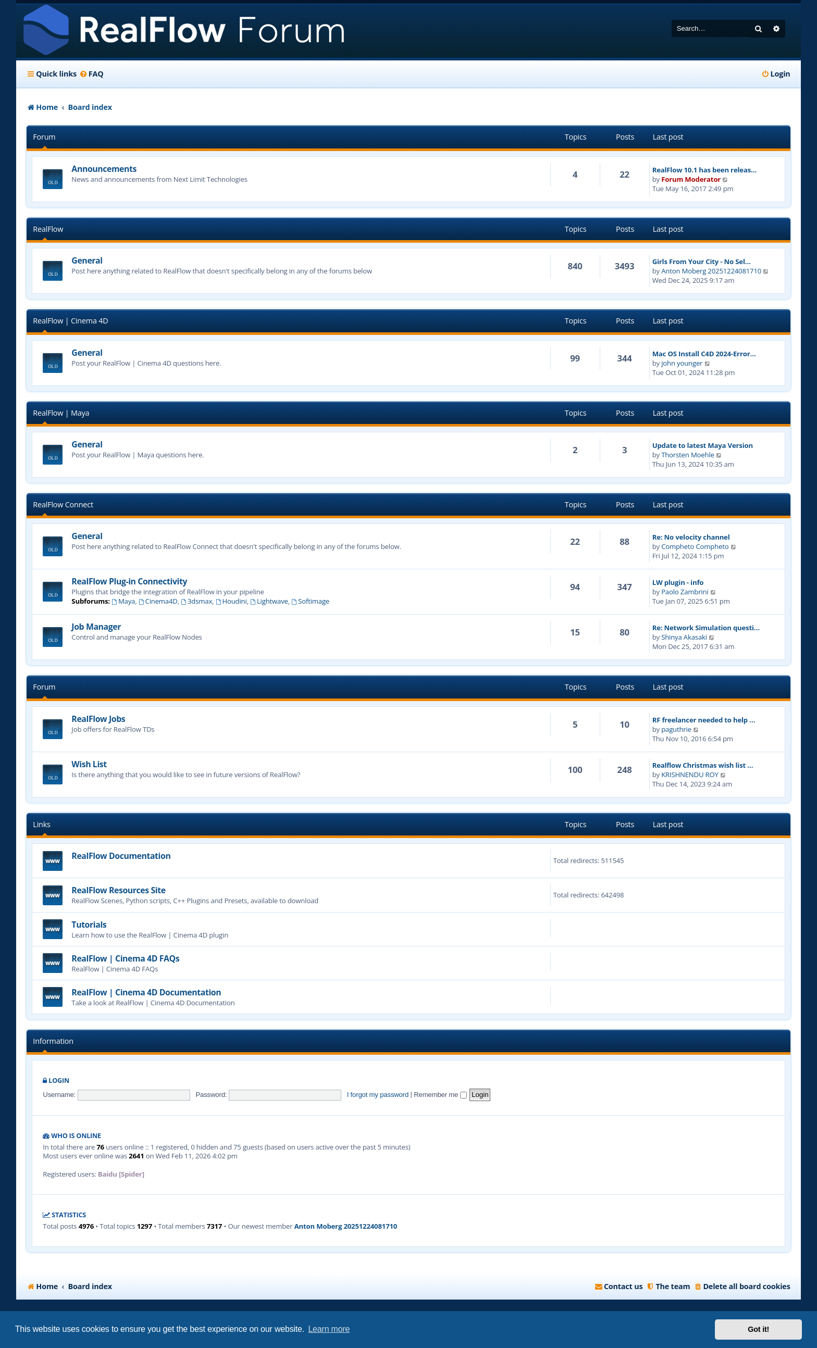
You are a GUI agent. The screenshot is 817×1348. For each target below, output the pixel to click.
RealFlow (48, 229)
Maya (123, 601)
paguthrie (676, 729)
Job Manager (96, 626)
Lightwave (269, 601)
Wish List (88, 764)
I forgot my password (377, 1095)
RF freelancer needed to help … (704, 720)
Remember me (440, 1095)
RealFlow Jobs (98, 719)
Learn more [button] (329, 1329)
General (86, 260)
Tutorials (88, 924)
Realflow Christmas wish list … (702, 765)
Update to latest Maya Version (702, 445)
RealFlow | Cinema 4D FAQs (125, 958)
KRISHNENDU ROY (690, 774)
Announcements (104, 168)
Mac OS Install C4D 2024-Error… (704, 353)
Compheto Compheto (694, 546)
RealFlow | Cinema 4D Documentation (146, 992)
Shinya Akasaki (684, 637)
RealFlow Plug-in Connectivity (129, 581)
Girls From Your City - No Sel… (701, 261)
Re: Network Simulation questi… (706, 627)
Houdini (231, 601)
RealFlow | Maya (61, 413)
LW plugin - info (678, 582)
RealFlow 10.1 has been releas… (704, 169)
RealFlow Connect (63, 504)
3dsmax (196, 601)
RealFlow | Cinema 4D (70, 321)
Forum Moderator (691, 179)
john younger (681, 363)
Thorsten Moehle (687, 454)
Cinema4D (158, 601)
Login (58, 1080)
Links (41, 824)
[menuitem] (91, 74)
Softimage (310, 601)
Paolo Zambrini (684, 591)
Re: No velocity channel (691, 537)
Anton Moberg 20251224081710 (711, 271)
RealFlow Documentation (120, 856)
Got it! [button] (758, 1329)
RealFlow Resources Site (118, 890)
